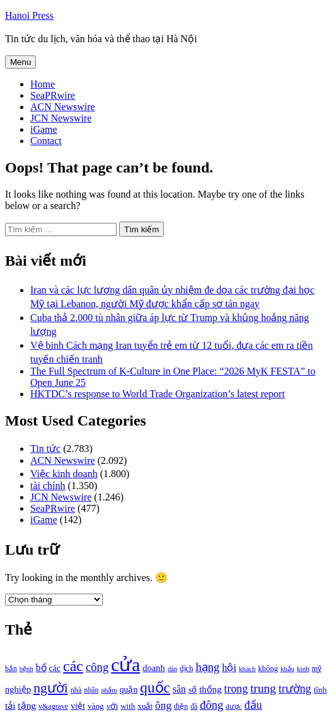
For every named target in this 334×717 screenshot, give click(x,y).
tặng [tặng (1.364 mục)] (27, 705)
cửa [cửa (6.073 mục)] (125, 665)
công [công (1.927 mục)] (97, 667)
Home (42, 84)
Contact (46, 140)
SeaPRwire (52, 95)
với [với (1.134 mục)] (112, 706)
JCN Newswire (60, 118)
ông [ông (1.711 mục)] (163, 705)
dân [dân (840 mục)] (172, 668)
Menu (20, 62)
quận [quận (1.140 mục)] (129, 689)
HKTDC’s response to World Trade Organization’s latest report (157, 393)
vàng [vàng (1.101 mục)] (96, 706)
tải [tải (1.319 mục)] (10, 706)
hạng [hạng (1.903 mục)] (207, 667)
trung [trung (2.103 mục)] (263, 688)
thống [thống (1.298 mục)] (210, 689)
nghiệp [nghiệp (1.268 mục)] (18, 689)
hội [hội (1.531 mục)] (229, 668)
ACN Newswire (62, 106)
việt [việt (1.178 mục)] (78, 706)
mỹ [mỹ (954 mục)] (316, 668)
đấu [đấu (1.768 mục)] (253, 705)
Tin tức (45, 448)
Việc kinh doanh (64, 473)
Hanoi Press (29, 15)
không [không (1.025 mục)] (268, 668)
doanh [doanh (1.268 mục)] (153, 668)
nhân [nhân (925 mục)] (91, 690)
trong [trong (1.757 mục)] (236, 688)
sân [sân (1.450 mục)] (179, 689)
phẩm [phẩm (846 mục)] (109, 690)
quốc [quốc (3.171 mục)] (155, 687)
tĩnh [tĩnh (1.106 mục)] (320, 689)
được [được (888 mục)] (234, 706)
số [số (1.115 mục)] (192, 689)
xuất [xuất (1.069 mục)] (145, 706)
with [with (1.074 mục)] (127, 706)
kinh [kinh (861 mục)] (303, 668)
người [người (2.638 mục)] (50, 688)
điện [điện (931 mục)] (181, 707)
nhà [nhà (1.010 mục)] (76, 690)
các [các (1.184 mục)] (55, 668)
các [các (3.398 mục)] (73, 666)
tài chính (48, 485)
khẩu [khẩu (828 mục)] (287, 668)
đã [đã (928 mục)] (193, 707)
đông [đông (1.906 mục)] (211, 705)
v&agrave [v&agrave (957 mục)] (53, 706)
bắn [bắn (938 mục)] (11, 669)
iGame (43, 129)
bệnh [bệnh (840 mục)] (26, 668)
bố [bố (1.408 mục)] (41, 667)
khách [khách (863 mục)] (247, 668)
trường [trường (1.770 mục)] (295, 688)
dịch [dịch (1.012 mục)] (186, 668)
